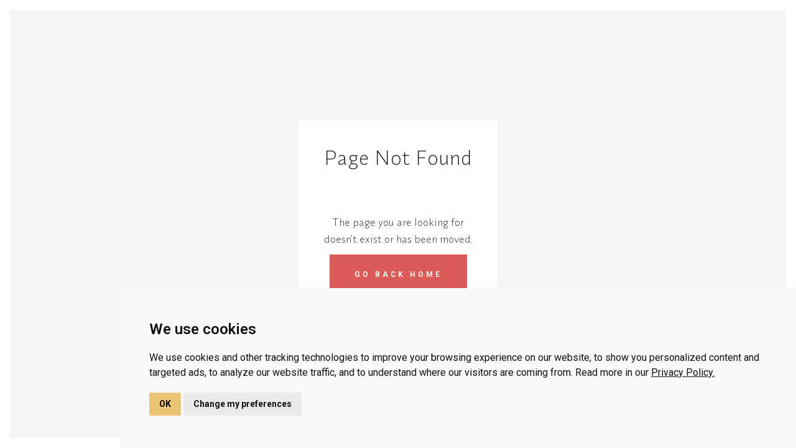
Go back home (398, 274)
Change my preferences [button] (242, 404)
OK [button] (165, 404)
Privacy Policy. (683, 372)
